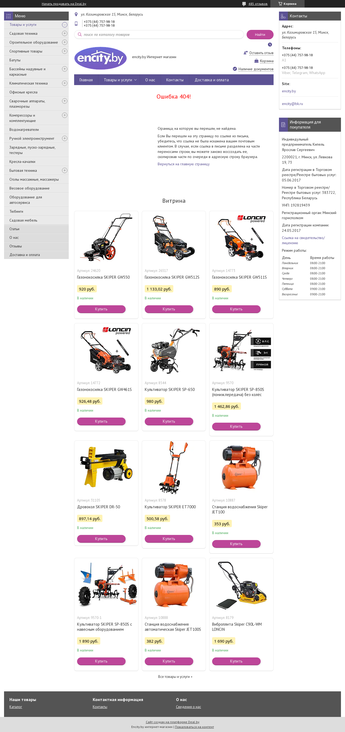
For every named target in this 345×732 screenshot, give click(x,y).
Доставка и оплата (24, 254)
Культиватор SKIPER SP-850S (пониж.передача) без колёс (238, 392)
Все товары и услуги (174, 676)
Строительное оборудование (33, 42)
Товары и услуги (22, 24)
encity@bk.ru (292, 103)
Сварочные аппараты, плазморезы (27, 104)
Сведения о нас (188, 707)
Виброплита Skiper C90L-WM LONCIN (237, 627)
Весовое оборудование (29, 188)
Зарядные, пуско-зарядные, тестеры (32, 150)
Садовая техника (23, 33)
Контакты (175, 80)
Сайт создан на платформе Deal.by (172, 722)
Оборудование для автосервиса (25, 200)
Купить (101, 308)
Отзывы (15, 246)
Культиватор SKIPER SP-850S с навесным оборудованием (104, 627)
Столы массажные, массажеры (34, 179)
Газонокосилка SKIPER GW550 (103, 277)
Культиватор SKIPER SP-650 (170, 389)
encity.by (289, 91)
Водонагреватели (24, 129)
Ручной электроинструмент (31, 138)
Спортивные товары (25, 51)
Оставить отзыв (261, 53)
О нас (14, 237)
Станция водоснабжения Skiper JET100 (240, 509)
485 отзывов (258, 4)
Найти (260, 35)
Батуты (14, 60)
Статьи (14, 228)
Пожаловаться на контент (194, 727)
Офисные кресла (23, 92)
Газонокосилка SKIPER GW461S (104, 389)
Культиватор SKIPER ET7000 (170, 506)
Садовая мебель (23, 220)
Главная (86, 80)
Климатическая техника (28, 83)
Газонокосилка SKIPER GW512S (172, 277)
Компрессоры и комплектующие (22, 118)
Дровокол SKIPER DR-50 (98, 506)
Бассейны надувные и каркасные (27, 71)
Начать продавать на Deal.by (64, 4)
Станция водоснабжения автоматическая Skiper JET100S (173, 627)
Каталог (15, 707)
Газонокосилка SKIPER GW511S (239, 277)
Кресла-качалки (22, 161)
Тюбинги (16, 211)
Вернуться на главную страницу (184, 164)
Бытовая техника (23, 170)
